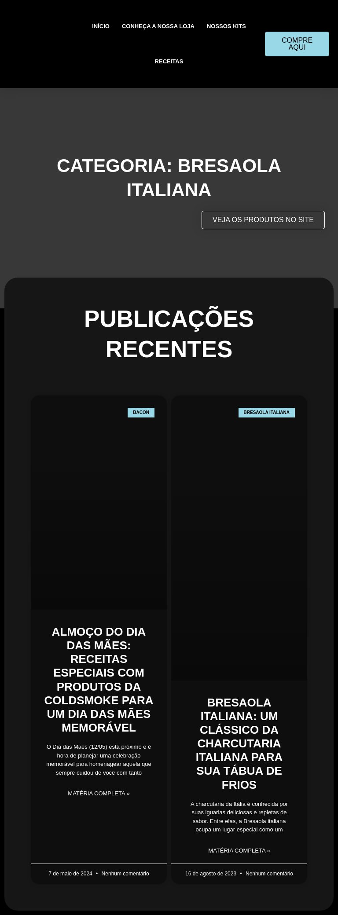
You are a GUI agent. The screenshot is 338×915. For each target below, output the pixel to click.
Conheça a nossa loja (158, 26)
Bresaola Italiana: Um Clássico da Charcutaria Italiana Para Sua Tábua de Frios (239, 743)
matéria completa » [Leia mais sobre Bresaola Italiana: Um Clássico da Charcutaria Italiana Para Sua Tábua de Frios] (239, 850)
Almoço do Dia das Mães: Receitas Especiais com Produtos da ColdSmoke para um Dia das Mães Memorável (99, 679)
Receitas (169, 61)
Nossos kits (226, 26)
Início (101, 26)
